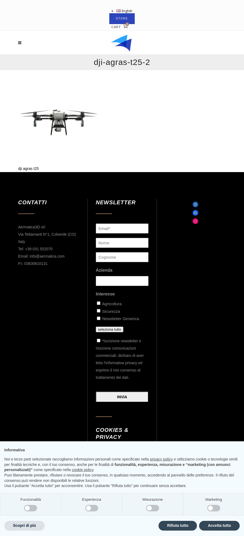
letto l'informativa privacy (116, 363)
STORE (122, 18)
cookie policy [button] (82, 470)
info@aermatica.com (47, 256)
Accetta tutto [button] (219, 525)
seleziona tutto (109, 329)
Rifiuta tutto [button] (178, 525)
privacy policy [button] (161, 459)
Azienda (104, 270)
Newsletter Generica (120, 318)
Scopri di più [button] (24, 525)
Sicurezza (111, 311)
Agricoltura (111, 303)
